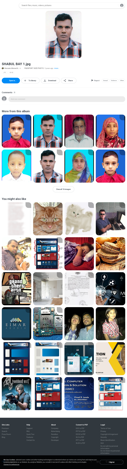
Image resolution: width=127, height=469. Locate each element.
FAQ (28, 431)
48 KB (11, 72)
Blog (3, 437)
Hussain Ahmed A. (10, 68)
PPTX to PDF (80, 431)
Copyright (54, 437)
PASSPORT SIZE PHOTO (33, 68)
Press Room (6, 434)
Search (4, 431)
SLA (102, 443)
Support (29, 428)
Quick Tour (30, 434)
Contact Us (30, 440)
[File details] (16, 131)
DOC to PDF (80, 428)
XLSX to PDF (80, 443)
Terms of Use (106, 428)
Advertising (55, 431)
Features (29, 437)
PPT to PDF (80, 440)
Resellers (54, 434)
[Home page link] (9, 5)
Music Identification (108, 440)
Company (54, 428)
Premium (5, 428)
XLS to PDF (80, 437)
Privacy (103, 431)
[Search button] (115, 5)
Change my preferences (11, 464)
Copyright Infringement (109, 434)
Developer (55, 440)
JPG (4, 72)
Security (104, 437)
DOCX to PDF (80, 434)
